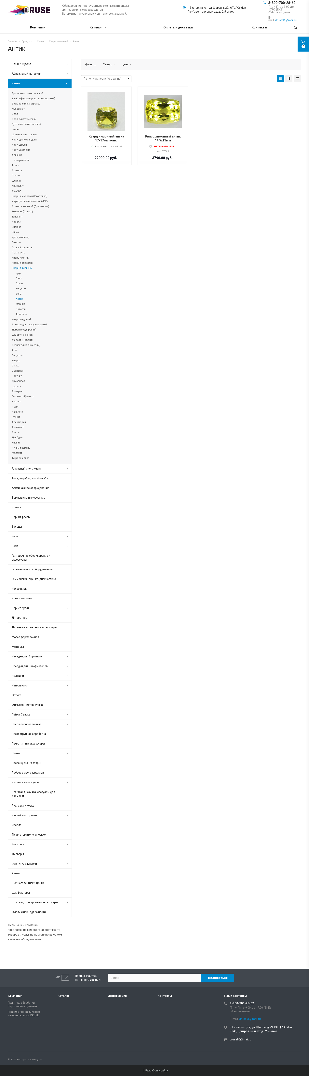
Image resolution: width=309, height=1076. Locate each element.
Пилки (16, 753)
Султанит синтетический (26, 124)
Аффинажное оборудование (30, 488)
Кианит (16, 442)
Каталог (98, 27)
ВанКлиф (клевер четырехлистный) (33, 98)
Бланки (16, 507)
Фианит (16, 129)
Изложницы (19, 588)
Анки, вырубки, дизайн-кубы (30, 478)
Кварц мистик (20, 257)
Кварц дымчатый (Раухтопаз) (29, 196)
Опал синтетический (24, 119)
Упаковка (18, 844)
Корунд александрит (24, 139)
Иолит (16, 406)
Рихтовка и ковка (23, 805)
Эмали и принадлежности (29, 912)
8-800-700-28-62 (281, 3)
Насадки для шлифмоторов (30, 666)
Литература (19, 617)
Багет (19, 293)
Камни (16, 83)
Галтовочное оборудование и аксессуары (31, 557)
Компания (37, 27)
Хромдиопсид (20, 237)
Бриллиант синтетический (27, 93)
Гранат (16, 175)
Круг (18, 273)
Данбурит (17, 437)
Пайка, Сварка (21, 714)
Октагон (21, 309)
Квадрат (21, 288)
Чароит (16, 401)
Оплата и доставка (178, 27)
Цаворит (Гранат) (22, 334)
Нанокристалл (21, 160)
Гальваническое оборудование (32, 569)
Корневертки (20, 608)
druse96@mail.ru (240, 1039)
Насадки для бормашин (27, 656)
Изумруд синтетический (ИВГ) (30, 201)
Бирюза (16, 226)
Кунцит (16, 416)
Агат (14, 350)
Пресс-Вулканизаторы (26, 762)
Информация (117, 996)
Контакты (259, 27)
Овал (19, 278)
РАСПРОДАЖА (21, 64)
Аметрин (17, 391)
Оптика (16, 695)
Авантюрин (19, 422)
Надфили (18, 675)
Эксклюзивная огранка (26, 103)
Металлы (18, 646)
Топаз (15, 165)
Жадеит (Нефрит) (22, 339)
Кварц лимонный (22, 267)
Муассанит (18, 108)
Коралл (16, 221)
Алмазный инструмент (26, 468)
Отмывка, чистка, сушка (27, 704)
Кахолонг (17, 411)
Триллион (21, 314)
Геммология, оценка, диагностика (34, 579)
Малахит (17, 452)
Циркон (16, 386)
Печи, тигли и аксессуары (28, 743)
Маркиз (20, 303)
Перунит (17, 375)
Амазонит (18, 427)
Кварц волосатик (22, 262)
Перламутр (18, 252)
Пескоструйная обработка (29, 733)
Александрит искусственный (29, 324)
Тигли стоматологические (29, 834)
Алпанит (17, 154)
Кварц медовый (21, 319)
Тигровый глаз (20, 458)
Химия (16, 873)
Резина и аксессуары (25, 782)
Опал (15, 113)
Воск (15, 546)
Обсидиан (17, 370)
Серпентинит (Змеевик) (26, 345)
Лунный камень (21, 447)
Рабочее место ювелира (28, 772)
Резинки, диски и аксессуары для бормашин (33, 793)
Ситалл (16, 242)
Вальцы (17, 526)
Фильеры (18, 854)
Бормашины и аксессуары (29, 497)
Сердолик (18, 355)
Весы (15, 536)
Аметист (17, 170)
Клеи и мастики (22, 598)
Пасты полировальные (26, 724)
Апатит (16, 432)
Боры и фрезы (21, 517)
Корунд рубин (20, 144)
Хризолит (18, 185)
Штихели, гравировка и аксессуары (35, 902)
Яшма (15, 232)
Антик (19, 298)
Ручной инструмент (24, 815)
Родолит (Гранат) (22, 211)
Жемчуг (16, 190)
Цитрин (16, 180)
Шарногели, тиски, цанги (28, 883)
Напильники (20, 685)
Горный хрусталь (22, 247)
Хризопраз (18, 380)
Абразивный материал (26, 73)
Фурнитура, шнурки (24, 863)
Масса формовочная (25, 637)
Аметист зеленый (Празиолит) (30, 206)
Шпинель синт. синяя (24, 134)
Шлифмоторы (21, 892)
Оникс (15, 365)
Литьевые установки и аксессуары (34, 627)
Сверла (16, 825)
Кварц (15, 360)
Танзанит (17, 216)
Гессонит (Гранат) (23, 396)
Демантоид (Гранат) (24, 329)
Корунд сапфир (21, 149)
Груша (19, 283)
